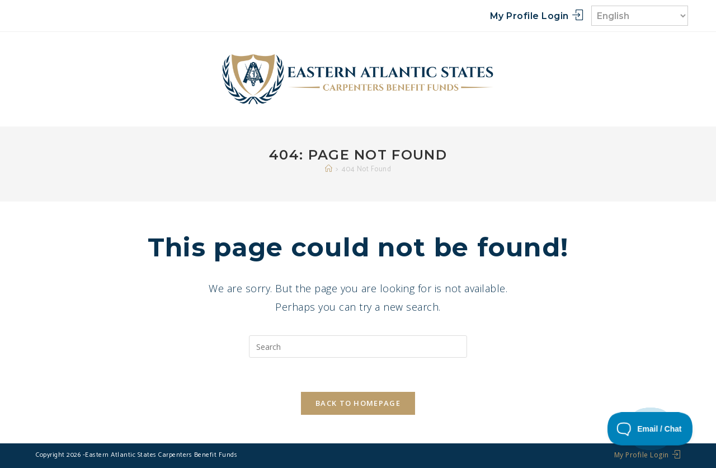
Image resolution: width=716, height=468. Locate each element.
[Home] (329, 169)
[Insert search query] (358, 346)
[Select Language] (639, 16)
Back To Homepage (358, 403)
